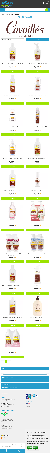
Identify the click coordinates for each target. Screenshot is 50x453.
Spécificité (5, 384)
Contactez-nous (4, 418)
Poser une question (5, 406)
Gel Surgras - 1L (37, 285)
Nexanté (9, 446)
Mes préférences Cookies (6, 426)
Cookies (3, 425)
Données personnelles (6, 424)
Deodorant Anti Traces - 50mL (12, 126)
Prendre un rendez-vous (6, 419)
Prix (3, 368)
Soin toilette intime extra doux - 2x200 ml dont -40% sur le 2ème (12, 254)
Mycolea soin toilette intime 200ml (12, 190)
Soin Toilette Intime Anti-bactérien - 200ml (12, 158)
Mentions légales (4, 422)
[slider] (2, 374)
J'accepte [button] (30, 447)
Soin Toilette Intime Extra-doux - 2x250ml (37, 222)
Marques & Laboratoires (31, 404)
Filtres (37, 39)
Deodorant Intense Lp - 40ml (37, 190)
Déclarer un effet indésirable (7, 420)
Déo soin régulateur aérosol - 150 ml (12, 95)
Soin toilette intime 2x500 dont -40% (12, 349)
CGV (2, 421)
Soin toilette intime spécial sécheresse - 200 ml (37, 159)
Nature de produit (7, 377)
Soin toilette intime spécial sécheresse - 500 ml (12, 286)
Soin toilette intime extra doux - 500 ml (12, 222)
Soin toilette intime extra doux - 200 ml (37, 63)
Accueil (2, 14)
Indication (9, 387)
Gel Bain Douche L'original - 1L (37, 317)
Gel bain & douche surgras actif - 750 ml (12, 317)
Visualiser (12, 71)
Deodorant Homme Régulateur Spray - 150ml (37, 126)
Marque (8, 14)
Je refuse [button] (35, 447)
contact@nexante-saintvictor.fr (8, 404)
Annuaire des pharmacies (6, 428)
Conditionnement (7, 381)
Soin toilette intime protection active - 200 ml (12, 63)
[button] (12, 39)
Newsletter (28, 406)
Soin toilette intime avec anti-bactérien (37, 253)
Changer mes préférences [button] (33, 449)
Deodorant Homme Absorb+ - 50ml (37, 95)
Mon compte (4, 407)
